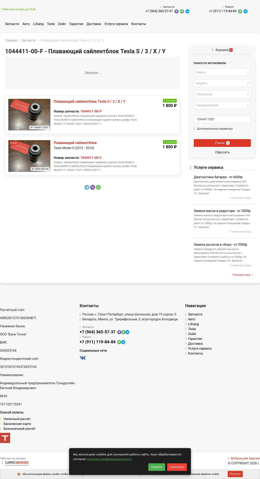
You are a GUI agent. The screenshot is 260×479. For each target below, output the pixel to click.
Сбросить (222, 152)
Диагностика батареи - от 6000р (218, 177)
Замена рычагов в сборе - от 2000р (220, 245)
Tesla (51, 24)
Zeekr (62, 24)
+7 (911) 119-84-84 (222, 11)
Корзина (222, 50)
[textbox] (221, 72)
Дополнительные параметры (213, 128)
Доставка (94, 24)
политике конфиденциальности (109, 459)
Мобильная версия (244, 458)
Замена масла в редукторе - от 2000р (222, 211)
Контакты (138, 24)
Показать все (243, 274)
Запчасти (12, 24)
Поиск (222, 143)
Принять (156, 467)
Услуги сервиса (116, 24)
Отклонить (177, 467)
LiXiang (38, 24)
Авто (26, 24)
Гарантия (76, 24)
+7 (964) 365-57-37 (159, 11)
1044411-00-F (91, 111)
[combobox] (222, 72)
